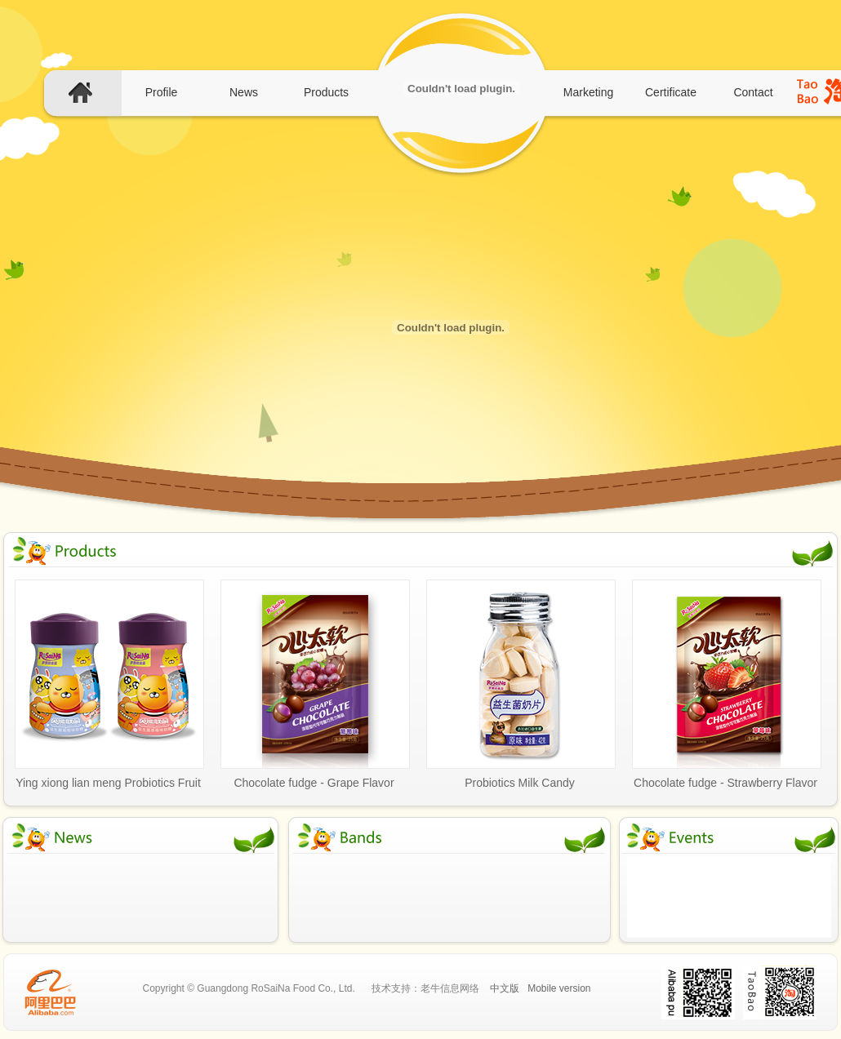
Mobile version (558, 988)
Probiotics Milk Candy (520, 782)
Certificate (670, 92)
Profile (161, 92)
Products (326, 92)
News (243, 92)
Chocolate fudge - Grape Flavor (314, 782)
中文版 (504, 988)
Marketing (588, 92)
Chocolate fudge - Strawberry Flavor (725, 782)
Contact (752, 92)
